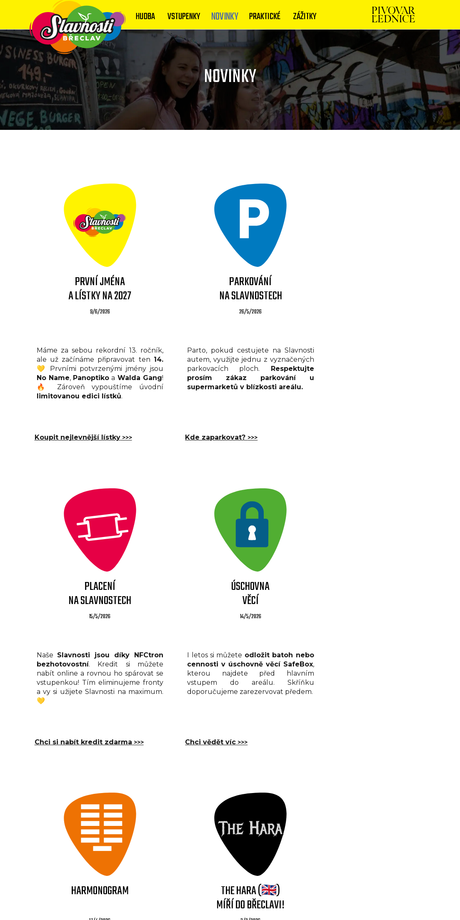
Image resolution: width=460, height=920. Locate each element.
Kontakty (184, 884)
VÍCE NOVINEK (230, 790)
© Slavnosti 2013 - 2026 (204, 896)
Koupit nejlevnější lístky (83, 429)
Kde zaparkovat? (208, 429)
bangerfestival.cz (196, 908)
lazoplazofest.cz (313, 896)
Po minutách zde (208, 733)
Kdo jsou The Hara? (348, 733)
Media (217, 884)
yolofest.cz (264, 896)
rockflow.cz (363, 896)
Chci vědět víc (66, 733)
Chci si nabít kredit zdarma (363, 429)
